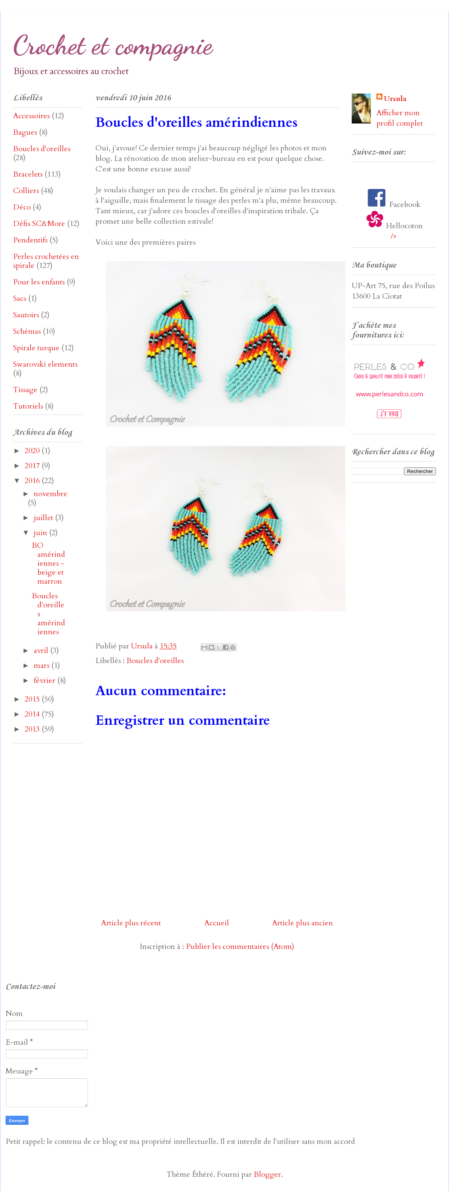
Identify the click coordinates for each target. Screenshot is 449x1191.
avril (42, 650)
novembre (50, 494)
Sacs (19, 298)
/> (394, 236)
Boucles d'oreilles (155, 661)
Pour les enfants (39, 282)
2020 (33, 451)
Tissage (25, 390)
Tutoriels (28, 406)
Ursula (395, 99)
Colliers (26, 191)
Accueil (216, 923)
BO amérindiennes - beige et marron (48, 563)
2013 (33, 729)
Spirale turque (36, 348)
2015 (33, 699)
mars (42, 665)
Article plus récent (131, 923)
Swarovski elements (45, 364)
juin (41, 533)
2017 (33, 466)
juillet (44, 518)
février (45, 680)
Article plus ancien (302, 923)
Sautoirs (26, 315)
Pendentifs (30, 240)
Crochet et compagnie (113, 45)
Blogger (267, 1174)
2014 (33, 714)
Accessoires (31, 116)
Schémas (27, 331)
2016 (33, 481)
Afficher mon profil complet (399, 118)
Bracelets (28, 174)
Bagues (25, 132)
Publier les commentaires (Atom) (240, 946)
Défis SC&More (39, 224)
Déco (22, 207)
